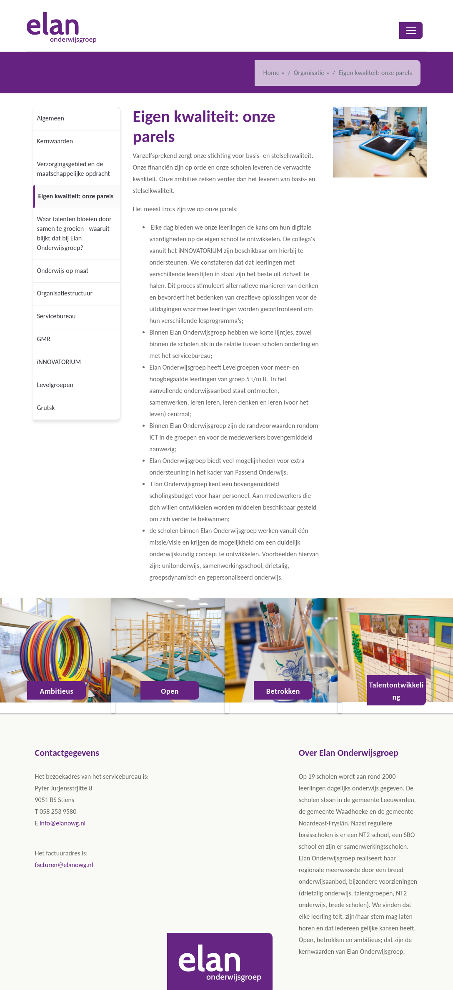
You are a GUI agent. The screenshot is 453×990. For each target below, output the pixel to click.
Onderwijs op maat (63, 271)
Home (271, 73)
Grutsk (46, 408)
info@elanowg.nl (62, 823)
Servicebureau (56, 316)
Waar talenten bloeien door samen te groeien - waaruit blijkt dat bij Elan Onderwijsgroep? (74, 233)
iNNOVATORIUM (59, 362)
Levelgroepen (55, 385)
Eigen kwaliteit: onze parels (76, 196)
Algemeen (50, 118)
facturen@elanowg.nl (64, 865)
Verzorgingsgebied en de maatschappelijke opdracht (73, 169)
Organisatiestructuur (65, 293)
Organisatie (310, 73)
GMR (43, 339)
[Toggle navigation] (411, 30)
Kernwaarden (55, 141)
